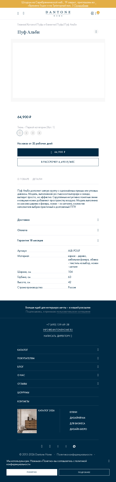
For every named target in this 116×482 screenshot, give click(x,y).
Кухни (73, 412)
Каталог (31, 24)
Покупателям (26, 358)
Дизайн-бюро (78, 429)
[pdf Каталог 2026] (36, 422)
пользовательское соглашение (73, 311)
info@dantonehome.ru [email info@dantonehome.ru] (58, 329)
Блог (20, 366)
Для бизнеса (77, 423)
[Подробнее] (84, 472)
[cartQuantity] (98, 13)
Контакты (23, 401)
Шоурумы (23, 392)
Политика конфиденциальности (74, 454)
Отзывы (22, 383)
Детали (37, 179)
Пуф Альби (70, 24)
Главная (21, 24)
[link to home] (58, 13)
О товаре (23, 179)
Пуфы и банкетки (46, 24)
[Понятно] (31, 472)
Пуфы (60, 24)
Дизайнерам (77, 417)
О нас (21, 375)
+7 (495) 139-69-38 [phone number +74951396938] (58, 324)
